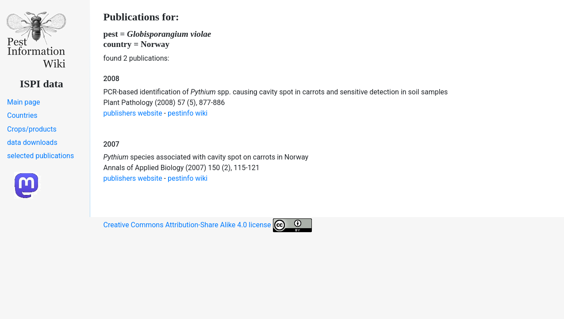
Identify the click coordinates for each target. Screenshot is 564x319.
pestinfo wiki (187, 113)
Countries (22, 115)
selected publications (40, 156)
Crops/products (32, 129)
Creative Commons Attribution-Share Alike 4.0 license (208, 225)
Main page (23, 102)
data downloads (32, 142)
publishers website (133, 113)
